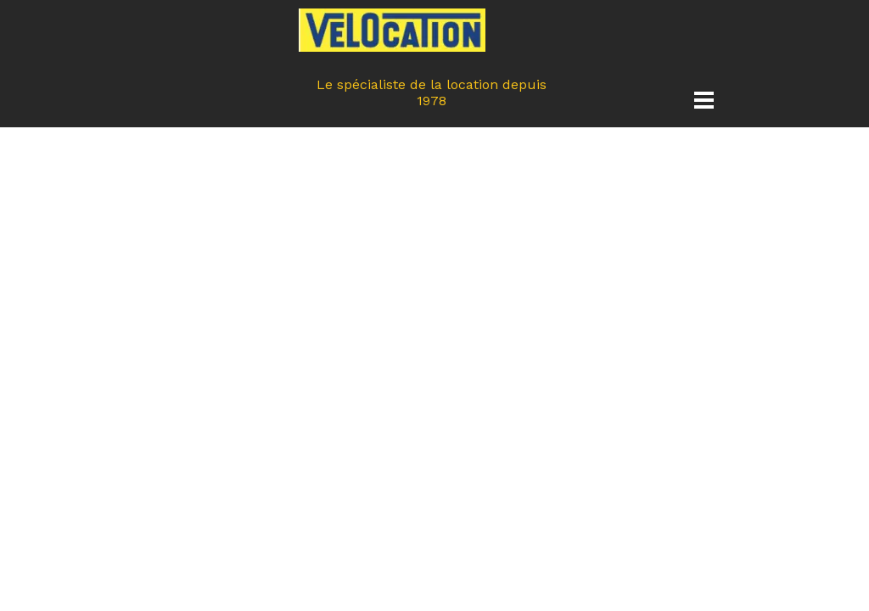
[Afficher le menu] (704, 100)
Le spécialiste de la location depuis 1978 (434, 92)
